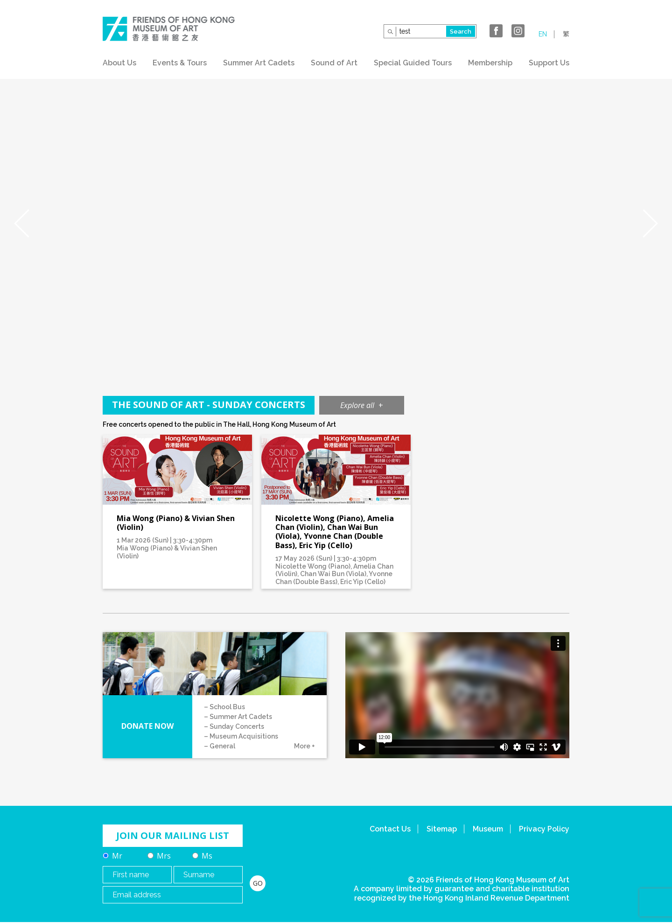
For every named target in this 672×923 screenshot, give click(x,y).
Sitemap (442, 828)
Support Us (549, 62)
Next (650, 223)
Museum (488, 828)
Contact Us (390, 828)
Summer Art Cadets (258, 62)
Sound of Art (334, 62)
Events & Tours (180, 62)
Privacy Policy (544, 828)
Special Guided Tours (413, 62)
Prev (21, 223)
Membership (490, 62)
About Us (119, 62)
